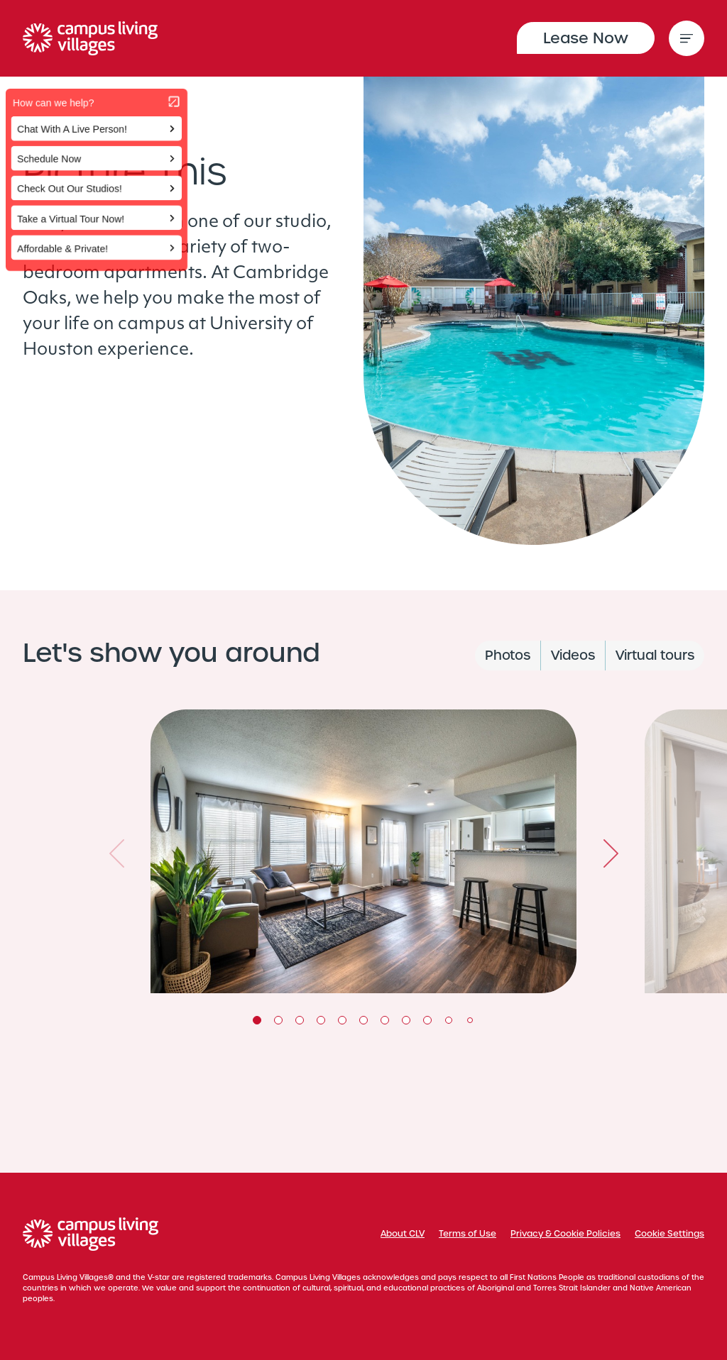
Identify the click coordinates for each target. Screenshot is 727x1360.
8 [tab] (406, 1020)
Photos (507, 655)
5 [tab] (342, 1020)
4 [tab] (321, 1020)
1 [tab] (257, 1020)
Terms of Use (467, 1233)
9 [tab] (427, 1020)
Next (610, 853)
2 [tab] (278, 1020)
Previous (116, 853)
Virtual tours (655, 655)
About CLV (403, 1233)
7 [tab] (385, 1020)
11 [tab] (470, 1020)
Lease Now (585, 38)
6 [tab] (363, 1020)
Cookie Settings (669, 1233)
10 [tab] (448, 1020)
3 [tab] (300, 1020)
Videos (573, 655)
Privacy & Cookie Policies (565, 1233)
